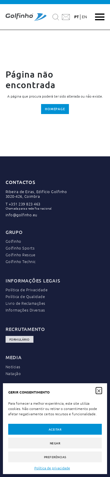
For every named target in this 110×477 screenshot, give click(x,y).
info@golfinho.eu (21, 214)
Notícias (13, 366)
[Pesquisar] (56, 17)
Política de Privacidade (27, 289)
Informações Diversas (25, 310)
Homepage (55, 108)
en (84, 17)
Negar (55, 443)
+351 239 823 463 (24, 204)
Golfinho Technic (21, 261)
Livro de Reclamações (25, 303)
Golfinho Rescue (20, 254)
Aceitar (55, 429)
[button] (99, 390)
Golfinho (13, 241)
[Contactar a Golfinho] (66, 17)
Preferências (55, 457)
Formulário (19, 339)
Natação (13, 373)
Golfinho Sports (20, 248)
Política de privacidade (52, 468)
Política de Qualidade (25, 296)
